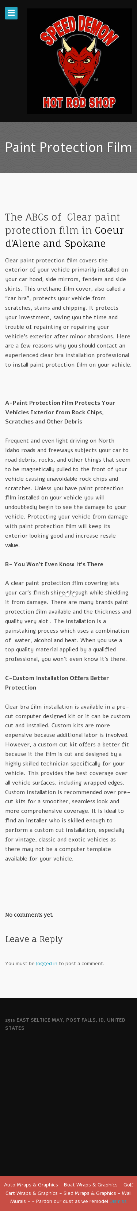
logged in (46, 963)
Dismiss (118, 1201)
